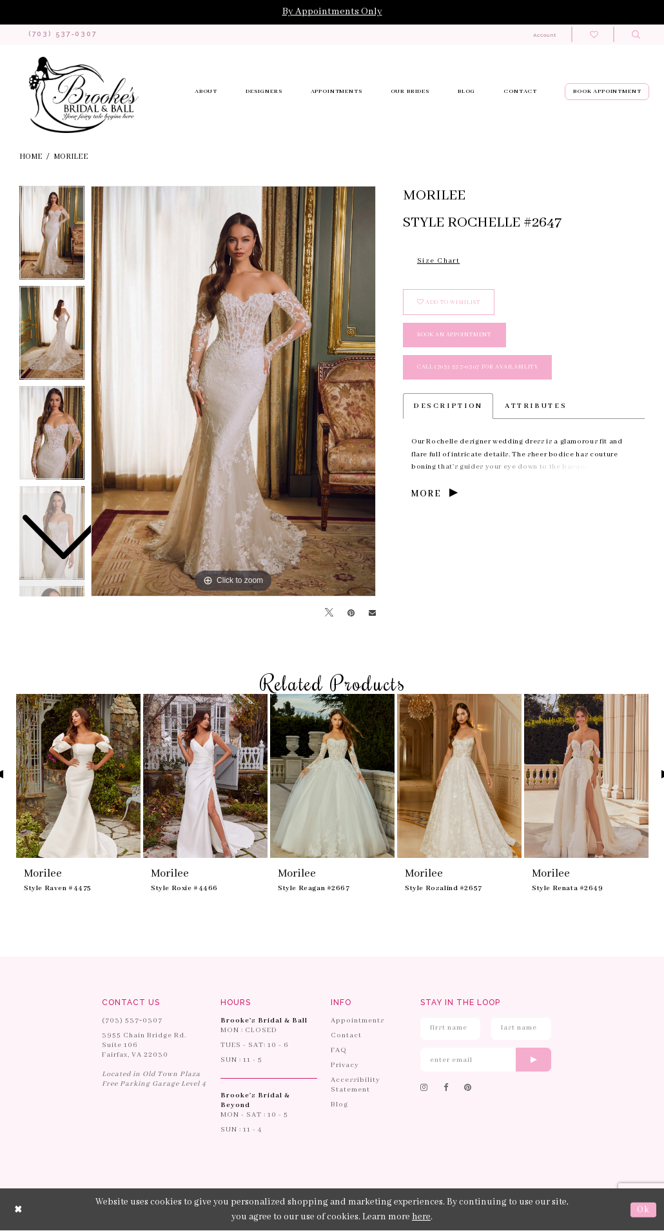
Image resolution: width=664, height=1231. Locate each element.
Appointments (357, 1020)
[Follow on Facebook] (446, 1089)
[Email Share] (372, 613)
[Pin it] (351, 613)
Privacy (345, 1065)
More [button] (426, 494)
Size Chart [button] (438, 261)
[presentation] (78, 777)
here (421, 1217)
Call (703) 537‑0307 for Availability (477, 367)
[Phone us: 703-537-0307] (63, 35)
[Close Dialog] (19, 1210)
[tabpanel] (233, 391)
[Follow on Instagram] (424, 1089)
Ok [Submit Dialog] (643, 1210)
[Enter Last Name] (521, 1028)
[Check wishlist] (594, 35)
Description (448, 406)
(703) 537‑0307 (132, 1020)
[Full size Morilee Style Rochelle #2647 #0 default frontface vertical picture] (233, 391)
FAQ (339, 1050)
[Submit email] (533, 1060)
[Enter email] (485, 1060)
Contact (346, 1035)
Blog (339, 1104)
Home (31, 156)
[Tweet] (329, 613)
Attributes (536, 406)
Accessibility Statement (355, 1084)
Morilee (71, 156)
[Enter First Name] (450, 1028)
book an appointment (454, 335)
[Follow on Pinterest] (468, 1089)
